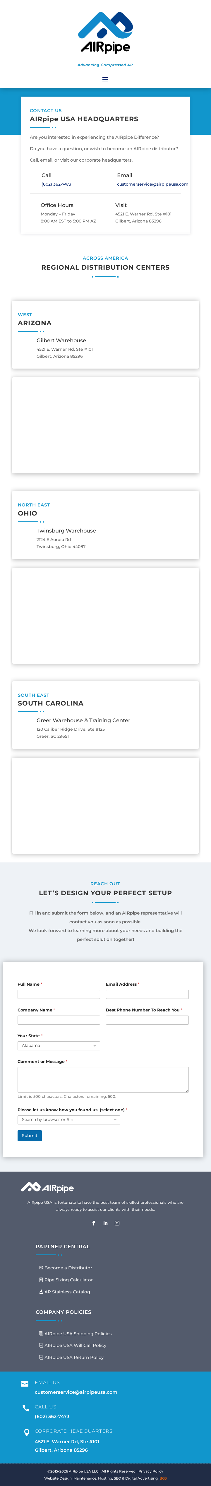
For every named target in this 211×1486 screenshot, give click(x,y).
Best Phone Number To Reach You (144, 1010)
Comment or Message (42, 1061)
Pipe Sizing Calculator (68, 1280)
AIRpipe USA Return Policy (74, 1357)
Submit (29, 1135)
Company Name (36, 1010)
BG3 (163, 1478)
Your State (30, 1035)
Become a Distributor (68, 1268)
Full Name (30, 984)
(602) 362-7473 (56, 184)
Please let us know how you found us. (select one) (72, 1109)
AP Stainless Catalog (67, 1292)
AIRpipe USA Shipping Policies (78, 1333)
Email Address (122, 984)
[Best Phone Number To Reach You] (147, 1020)
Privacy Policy (150, 1471)
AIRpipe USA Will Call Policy (75, 1345)
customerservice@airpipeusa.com (152, 184)
